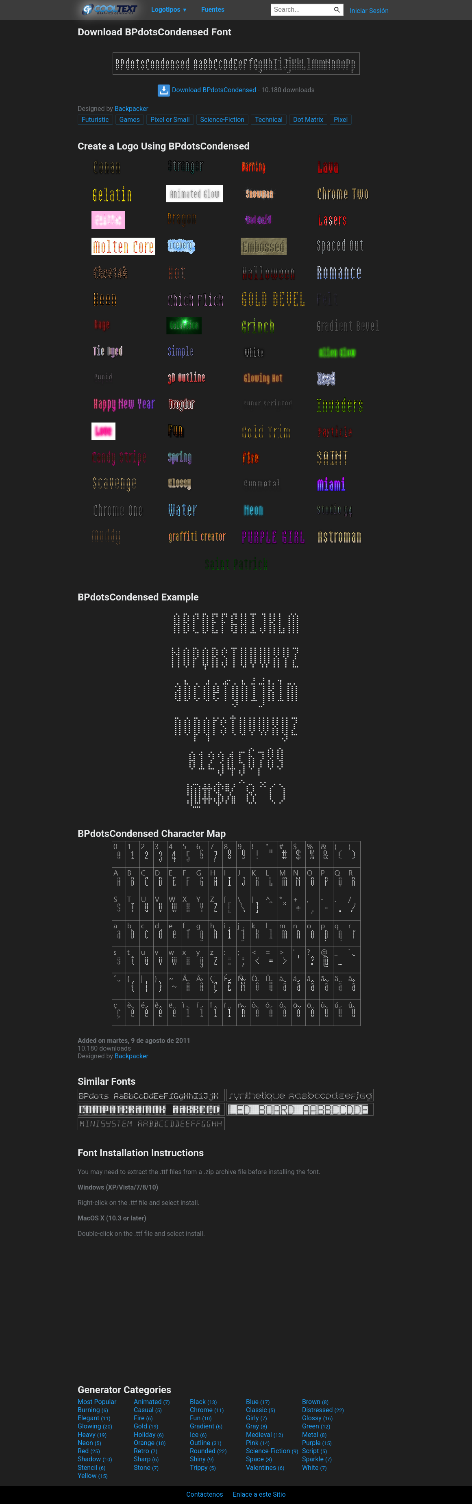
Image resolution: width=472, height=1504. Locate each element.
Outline (206, 1443)
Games (130, 120)
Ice (198, 1435)
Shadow (95, 1459)
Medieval (264, 1435)
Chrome (207, 1410)
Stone (146, 1467)
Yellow (93, 1476)
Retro (145, 1451)
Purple (317, 1443)
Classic (260, 1410)
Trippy (203, 1467)
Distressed (323, 1410)
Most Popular (97, 1402)
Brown (315, 1402)
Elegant (94, 1418)
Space (259, 1459)
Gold (146, 1426)
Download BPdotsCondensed (206, 90)
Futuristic (95, 120)
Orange (150, 1443)
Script (314, 1451)
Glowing (95, 1426)
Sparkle (317, 1459)
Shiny (202, 1459)
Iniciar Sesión (369, 11)
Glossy (317, 1418)
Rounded (208, 1451)
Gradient (206, 1426)
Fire (143, 1418)
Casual (148, 1410)
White (314, 1467)
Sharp (146, 1459)
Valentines (265, 1467)
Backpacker (131, 109)
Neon (89, 1443)
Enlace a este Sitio (259, 1494)
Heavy (92, 1435)
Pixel (341, 120)
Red (89, 1451)
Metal (314, 1435)
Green (316, 1426)
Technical (269, 120)
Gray (256, 1426)
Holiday (149, 1435)
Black (203, 1402)
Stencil (91, 1467)
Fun (201, 1418)
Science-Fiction (222, 120)
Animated (152, 1402)
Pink (258, 1443)
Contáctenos (204, 1494)
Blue (258, 1402)
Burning (93, 1410)
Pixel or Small (170, 120)
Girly (256, 1418)
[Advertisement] (38, 148)
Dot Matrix (308, 120)
